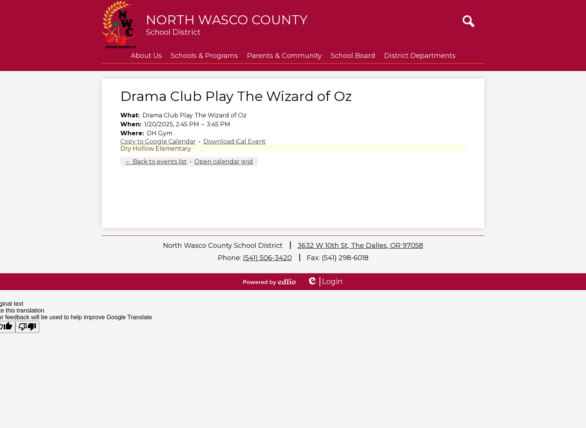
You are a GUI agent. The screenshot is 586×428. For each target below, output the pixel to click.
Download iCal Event (234, 141)
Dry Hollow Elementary (155, 148)
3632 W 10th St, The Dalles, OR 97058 (360, 245)
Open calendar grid (223, 161)
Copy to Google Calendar (158, 141)
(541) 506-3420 (267, 258)
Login (325, 281)
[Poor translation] (27, 327)
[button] (146, 55)
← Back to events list (156, 161)
